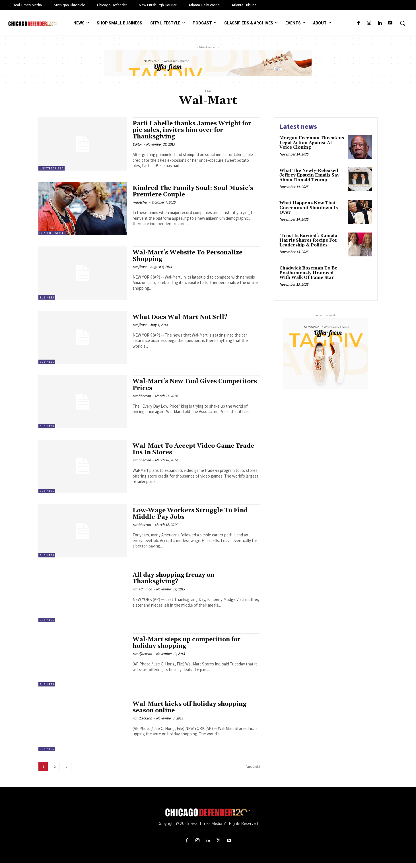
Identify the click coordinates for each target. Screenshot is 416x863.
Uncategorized (51, 168)
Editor (137, 144)
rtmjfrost (139, 266)
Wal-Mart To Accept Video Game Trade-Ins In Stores (194, 449)
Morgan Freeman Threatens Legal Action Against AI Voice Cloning (311, 142)
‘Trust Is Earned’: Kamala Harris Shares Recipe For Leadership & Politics (308, 240)
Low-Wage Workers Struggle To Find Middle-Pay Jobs (190, 514)
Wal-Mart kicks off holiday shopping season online (189, 707)
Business (47, 297)
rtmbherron (142, 395)
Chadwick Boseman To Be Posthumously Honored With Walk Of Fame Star (308, 272)
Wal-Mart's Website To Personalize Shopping (187, 256)
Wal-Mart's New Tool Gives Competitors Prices (195, 385)
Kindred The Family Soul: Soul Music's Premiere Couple (193, 191)
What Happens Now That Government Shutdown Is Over (308, 207)
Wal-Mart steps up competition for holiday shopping (186, 643)
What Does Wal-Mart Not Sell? (180, 317)
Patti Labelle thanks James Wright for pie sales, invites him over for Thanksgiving (192, 130)
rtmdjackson (142, 653)
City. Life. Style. (52, 233)
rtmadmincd (142, 589)
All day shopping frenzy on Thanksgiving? (173, 578)
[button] (402, 23)
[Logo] (208, 812)
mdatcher (140, 202)
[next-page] (66, 766)
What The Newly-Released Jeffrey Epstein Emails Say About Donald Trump (309, 175)
